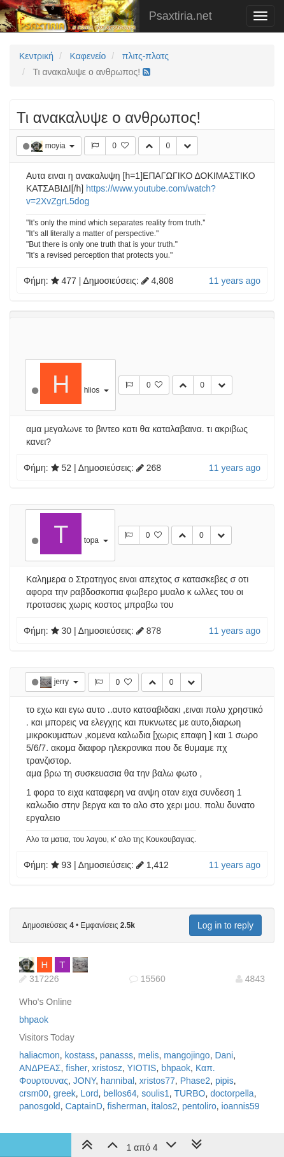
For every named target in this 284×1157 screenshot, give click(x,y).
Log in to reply (225, 925)
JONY (84, 1081)
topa (92, 540)
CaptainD (83, 1106)
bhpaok (33, 1019)
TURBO (189, 1093)
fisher (76, 1068)
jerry (62, 681)
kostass (80, 1055)
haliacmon (39, 1055)
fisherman (127, 1106)
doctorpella (232, 1093)
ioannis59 (241, 1106)
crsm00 (33, 1093)
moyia (56, 145)
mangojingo (186, 1055)
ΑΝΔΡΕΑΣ (39, 1068)
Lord (90, 1093)
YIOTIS (141, 1068)
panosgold (39, 1106)
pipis (224, 1081)
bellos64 (119, 1093)
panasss (116, 1055)
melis (148, 1055)
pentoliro (199, 1106)
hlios (93, 390)
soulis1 (155, 1093)
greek (64, 1093)
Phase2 (195, 1081)
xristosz (107, 1068)
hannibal (117, 1081)
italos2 (164, 1106)
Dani (224, 1055)
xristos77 (157, 1081)
